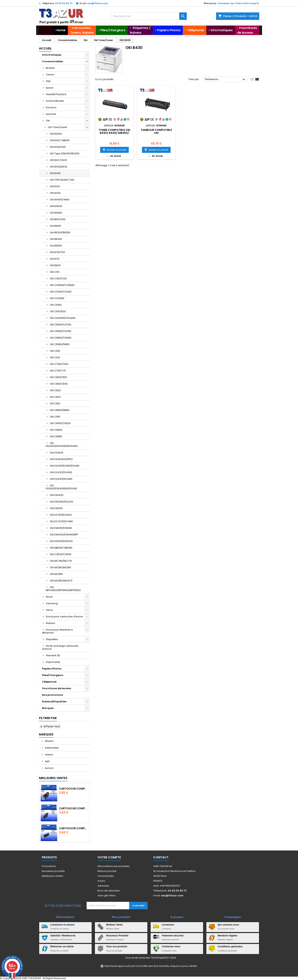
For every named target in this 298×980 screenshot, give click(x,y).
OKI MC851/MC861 (60, 567)
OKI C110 (54, 272)
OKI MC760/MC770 (61, 561)
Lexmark (51, 114)
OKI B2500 (56, 134)
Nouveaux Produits (117, 935)
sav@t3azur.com (97, 3)
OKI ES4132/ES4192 (61, 472)
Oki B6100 (55, 226)
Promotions (49, 866)
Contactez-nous (171, 946)
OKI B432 (55, 193)
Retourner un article (62, 946)
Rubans (50, 623)
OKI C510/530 (58, 311)
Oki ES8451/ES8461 (61, 528)
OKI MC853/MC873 (61, 580)
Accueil (45, 48)
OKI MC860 (56, 574)
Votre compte (109, 857)
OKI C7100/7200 (59, 364)
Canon (50, 74)
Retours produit (107, 871)
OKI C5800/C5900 (60, 338)
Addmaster (51, 748)
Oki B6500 (56, 245)
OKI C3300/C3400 (61, 291)
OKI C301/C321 (58, 278)
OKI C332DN (57, 298)
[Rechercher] (149, 16)
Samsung (52, 603)
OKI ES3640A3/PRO (61, 459)
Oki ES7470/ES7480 (61, 521)
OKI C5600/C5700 (60, 324)
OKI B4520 (56, 206)
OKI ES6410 (56, 508)
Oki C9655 (56, 436)
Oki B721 (54, 259)
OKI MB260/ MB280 (61, 547)
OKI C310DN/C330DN (62, 285)
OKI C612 (55, 357)
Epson (49, 87)
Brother (50, 68)
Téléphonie (49, 682)
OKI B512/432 (58, 219)
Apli (47, 761)
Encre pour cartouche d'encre (64, 616)
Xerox (49, 610)
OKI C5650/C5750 (60, 331)
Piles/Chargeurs (52, 675)
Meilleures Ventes (53, 778)
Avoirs (101, 881)
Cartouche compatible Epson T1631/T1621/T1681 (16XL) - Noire (73, 808)
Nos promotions (52, 695)
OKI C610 (55, 351)
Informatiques (51, 55)
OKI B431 (55, 186)
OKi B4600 (56, 212)
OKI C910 (55, 416)
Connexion (223, 3)
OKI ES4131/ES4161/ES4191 (64, 466)
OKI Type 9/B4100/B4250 (64, 153)
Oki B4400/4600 (59, 199)
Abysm (48, 741)
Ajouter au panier (114, 149)
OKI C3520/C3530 (60, 554)
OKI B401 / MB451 (60, 140)
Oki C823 (55, 397)
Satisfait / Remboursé (62, 935)
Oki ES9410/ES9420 (61, 541)
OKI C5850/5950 (59, 344)
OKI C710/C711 (58, 370)
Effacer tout (50, 726)
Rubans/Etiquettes (54, 701)
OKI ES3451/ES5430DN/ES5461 (61, 487)
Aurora (48, 768)
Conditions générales (230, 946)
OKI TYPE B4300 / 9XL (62, 180)
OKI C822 (55, 390)
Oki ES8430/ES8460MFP (64, 534)
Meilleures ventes (52, 876)
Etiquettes (52, 639)
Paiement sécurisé (172, 935)
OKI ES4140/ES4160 (61, 479)
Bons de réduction (109, 890)
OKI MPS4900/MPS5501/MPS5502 (63, 588)
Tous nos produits (116, 946)
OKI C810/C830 (59, 384)
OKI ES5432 (56, 495)
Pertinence (225, 79)
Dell (48, 81)
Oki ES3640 (56, 452)
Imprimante (53, 662)
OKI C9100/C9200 (60, 423)
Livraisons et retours (62, 924)
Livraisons (168, 924)
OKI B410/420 (58, 147)
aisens (48, 754)
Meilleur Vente (114, 924)
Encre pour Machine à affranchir (57, 631)
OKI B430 (55, 173)
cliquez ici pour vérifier (183, 966)
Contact (160, 857)
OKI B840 (55, 265)
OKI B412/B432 (58, 166)
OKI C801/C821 (58, 377)
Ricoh (49, 597)
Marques (48, 708)
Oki (48, 120)
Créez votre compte (247, 3)
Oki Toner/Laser (57, 127)
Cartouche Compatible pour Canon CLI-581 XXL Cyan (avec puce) (73, 828)
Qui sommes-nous (228, 924)
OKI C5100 (56, 305)
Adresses (103, 886)
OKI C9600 (56, 430)
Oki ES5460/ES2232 (61, 501)
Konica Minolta (55, 101)
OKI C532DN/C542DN (62, 318)
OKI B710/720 (57, 252)
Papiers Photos (51, 668)
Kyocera (51, 107)
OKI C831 (55, 403)
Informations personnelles (114, 866)
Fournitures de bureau (56, 688)
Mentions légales (227, 935)
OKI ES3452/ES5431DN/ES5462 (62, 444)
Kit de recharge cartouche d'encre (60, 647)
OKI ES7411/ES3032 (61, 515)
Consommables (52, 61)
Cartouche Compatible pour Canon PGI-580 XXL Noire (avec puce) (73, 788)
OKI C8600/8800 (59, 410)
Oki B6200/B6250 (60, 232)
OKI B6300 (56, 239)
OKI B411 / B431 (58, 160)
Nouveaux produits (53, 871)
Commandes (106, 876)
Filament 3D (53, 655)
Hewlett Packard (56, 94)
